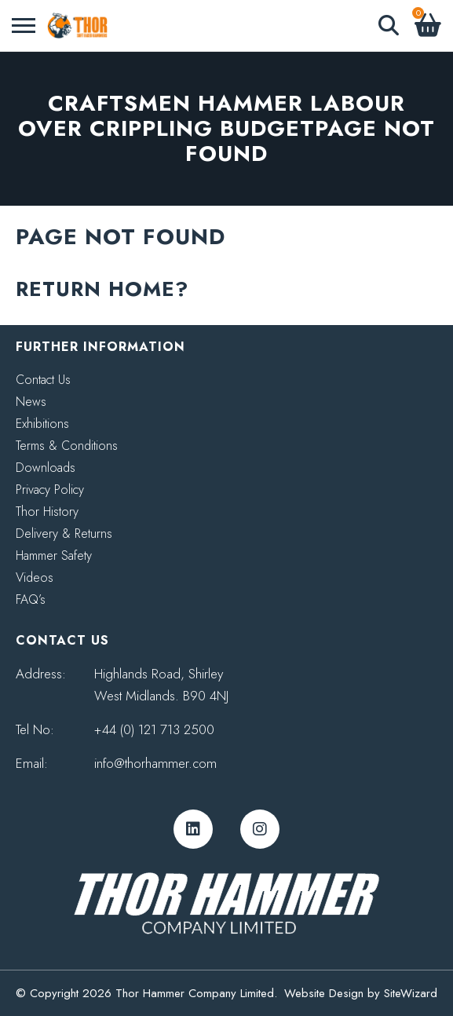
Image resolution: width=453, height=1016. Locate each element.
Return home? (102, 289)
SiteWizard (410, 993)
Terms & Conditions (67, 446)
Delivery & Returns (64, 533)
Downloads (45, 468)
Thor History (47, 512)
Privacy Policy (50, 490)
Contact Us (43, 380)
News (31, 402)
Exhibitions (42, 424)
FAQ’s (31, 599)
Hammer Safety (54, 555)
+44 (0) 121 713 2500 (154, 729)
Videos (34, 577)
